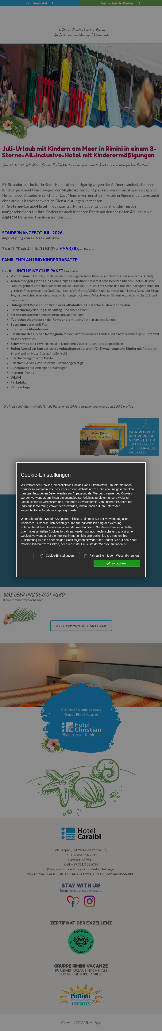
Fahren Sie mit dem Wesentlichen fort (111, 556)
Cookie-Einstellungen (56, 556)
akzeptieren (117, 563)
